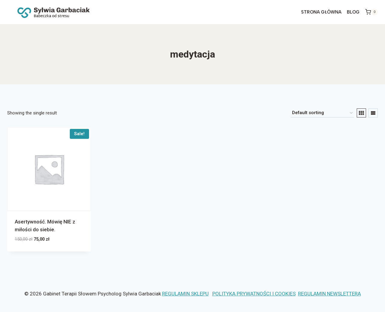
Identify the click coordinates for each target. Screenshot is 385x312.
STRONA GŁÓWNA (321, 12)
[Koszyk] (371, 12)
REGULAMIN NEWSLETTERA (329, 294)
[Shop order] (322, 112)
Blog (353, 12)
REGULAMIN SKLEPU (185, 294)
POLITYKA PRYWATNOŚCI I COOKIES (254, 294)
